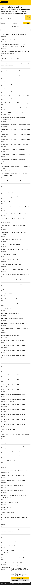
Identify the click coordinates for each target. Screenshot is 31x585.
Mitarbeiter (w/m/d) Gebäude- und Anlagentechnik (13, 475)
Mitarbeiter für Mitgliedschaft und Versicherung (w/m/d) (14, 485)
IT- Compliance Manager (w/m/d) (9, 299)
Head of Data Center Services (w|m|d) (10, 259)
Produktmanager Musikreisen (8, 536)
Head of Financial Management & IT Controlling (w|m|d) (14, 269)
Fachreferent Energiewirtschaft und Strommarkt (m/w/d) (14, 249)
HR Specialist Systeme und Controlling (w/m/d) (12, 289)
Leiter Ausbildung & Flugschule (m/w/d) (10, 451)
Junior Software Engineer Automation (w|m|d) (12, 318)
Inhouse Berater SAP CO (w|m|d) (9, 294)
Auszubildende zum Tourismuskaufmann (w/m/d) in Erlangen (15, 154)
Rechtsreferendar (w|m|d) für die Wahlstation (12, 562)
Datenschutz (12, 583)
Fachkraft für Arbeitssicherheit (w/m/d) (10, 244)
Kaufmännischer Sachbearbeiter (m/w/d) (10, 335)
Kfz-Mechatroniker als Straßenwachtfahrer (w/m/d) (13, 345)
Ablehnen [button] (24, 580)
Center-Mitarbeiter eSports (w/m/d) (9, 197)
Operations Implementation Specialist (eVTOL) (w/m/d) (14, 517)
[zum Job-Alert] (28, 17)
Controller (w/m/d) (5, 202)
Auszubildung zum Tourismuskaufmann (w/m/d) (12, 180)
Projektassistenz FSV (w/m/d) (8, 546)
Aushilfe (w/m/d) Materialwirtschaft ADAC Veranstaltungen (15, 103)
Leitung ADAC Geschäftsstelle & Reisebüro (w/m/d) (13, 461)
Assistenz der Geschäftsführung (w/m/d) (10, 58)
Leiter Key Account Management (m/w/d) (11, 456)
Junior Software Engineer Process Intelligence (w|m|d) (14, 323)
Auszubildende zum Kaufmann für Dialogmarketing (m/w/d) (15, 144)
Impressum (20, 583)
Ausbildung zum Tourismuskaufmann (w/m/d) (12, 70)
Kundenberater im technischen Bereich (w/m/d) (12, 446)
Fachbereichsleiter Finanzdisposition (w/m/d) (11, 239)
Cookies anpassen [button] (15, 580)
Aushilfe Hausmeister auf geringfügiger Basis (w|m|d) (14, 107)
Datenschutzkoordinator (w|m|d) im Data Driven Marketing (15, 213)
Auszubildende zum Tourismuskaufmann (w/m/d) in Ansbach (15, 149)
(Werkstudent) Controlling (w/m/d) (9, 39)
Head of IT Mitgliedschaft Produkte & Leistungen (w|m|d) (15, 274)
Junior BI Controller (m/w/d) (7, 308)
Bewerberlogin (3, 583)
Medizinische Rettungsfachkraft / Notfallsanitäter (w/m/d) (14, 470)
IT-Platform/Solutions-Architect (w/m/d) (10, 303)
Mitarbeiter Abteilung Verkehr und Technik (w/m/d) (13, 480)
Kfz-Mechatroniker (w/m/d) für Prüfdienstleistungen (13, 340)
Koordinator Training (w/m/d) (8, 429)
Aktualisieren (26, 23)
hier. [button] (24, 575)
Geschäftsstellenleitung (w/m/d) (8, 254)
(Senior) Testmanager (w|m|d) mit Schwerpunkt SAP (13, 34)
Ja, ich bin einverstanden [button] (20, 578)
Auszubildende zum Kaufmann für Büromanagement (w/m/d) (15, 124)
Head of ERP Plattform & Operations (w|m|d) (12, 264)
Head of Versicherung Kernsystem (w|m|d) (11, 284)
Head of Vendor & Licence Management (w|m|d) (12, 279)
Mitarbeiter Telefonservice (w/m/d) (9, 502)
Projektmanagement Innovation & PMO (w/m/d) (12, 557)
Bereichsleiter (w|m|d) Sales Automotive (11, 185)
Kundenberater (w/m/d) (6, 441)
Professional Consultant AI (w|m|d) (9, 541)
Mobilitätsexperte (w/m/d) (7, 507)
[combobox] (20, 23)
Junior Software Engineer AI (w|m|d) (10, 313)
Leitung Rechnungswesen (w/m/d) (9, 465)
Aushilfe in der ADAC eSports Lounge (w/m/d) (12, 112)
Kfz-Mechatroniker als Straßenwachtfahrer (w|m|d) (13, 414)
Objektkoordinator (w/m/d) (7, 512)
